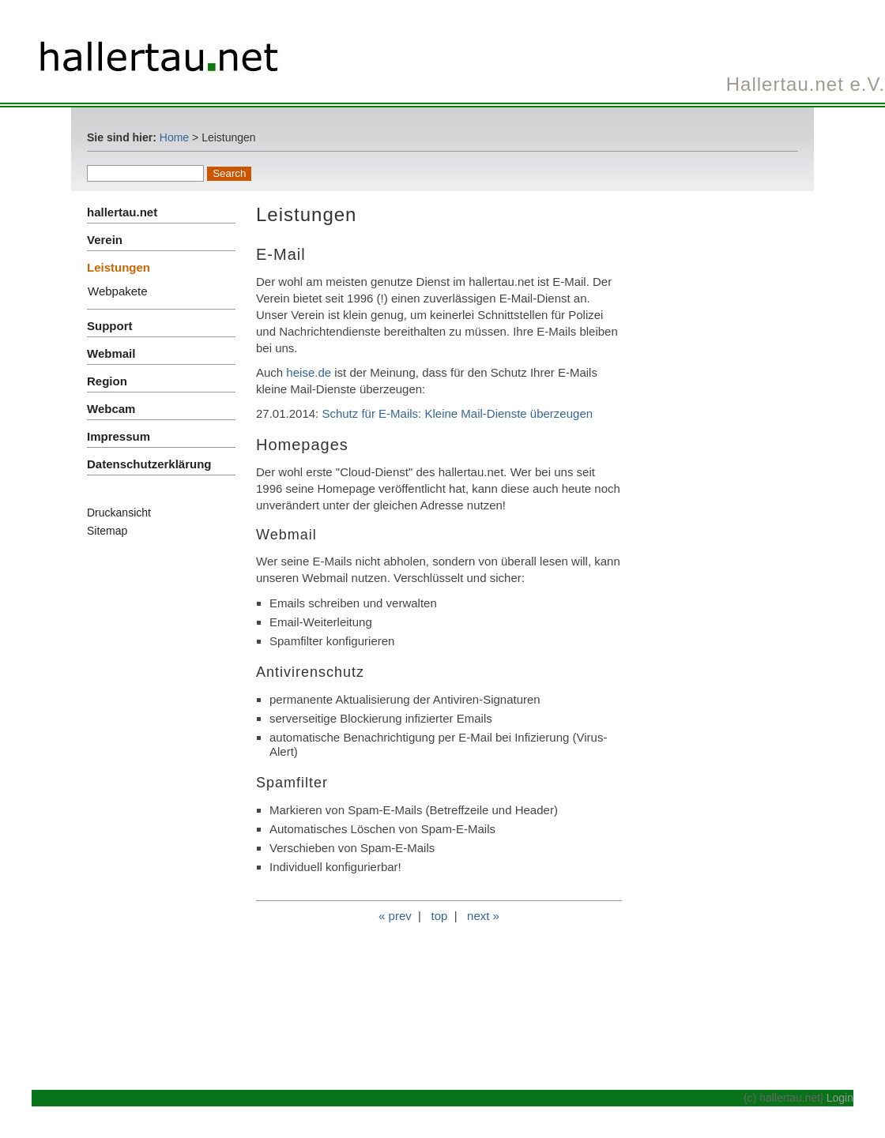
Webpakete (118, 291)
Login (840, 1097)
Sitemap (107, 530)
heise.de (308, 372)
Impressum (118, 436)
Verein (104, 239)
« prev (395, 915)
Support (110, 325)
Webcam (111, 408)
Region (107, 381)
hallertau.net (122, 212)
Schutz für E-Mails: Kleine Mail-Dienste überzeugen (457, 413)
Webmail (111, 353)
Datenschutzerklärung (149, 464)
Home (174, 137)
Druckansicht (119, 512)
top (439, 915)
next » (483, 915)
